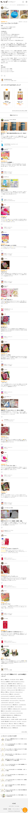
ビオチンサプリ (11, 702)
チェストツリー (23, 708)
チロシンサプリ (22, 700)
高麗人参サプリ (15, 704)
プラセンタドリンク (4, 723)
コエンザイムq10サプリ (5, 700)
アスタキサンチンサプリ (5, 698)
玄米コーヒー (11, 723)
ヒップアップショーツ (5, 694)
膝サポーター (9, 717)
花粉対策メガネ (15, 727)
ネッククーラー (3, 725)
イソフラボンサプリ (22, 704)
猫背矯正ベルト (3, 717)
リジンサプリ (17, 702)
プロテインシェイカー (22, 687)
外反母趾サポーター (17, 715)
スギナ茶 (2, 721)
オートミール (23, 685)
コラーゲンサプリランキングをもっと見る (19, 110)
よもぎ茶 (20, 719)
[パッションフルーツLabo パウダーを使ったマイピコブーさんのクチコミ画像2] (14, 14)
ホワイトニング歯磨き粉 (5, 681)
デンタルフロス (13, 679)
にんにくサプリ (18, 696)
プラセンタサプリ (4, 708)
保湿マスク (24, 725)
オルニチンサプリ (13, 698)
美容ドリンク (16, 723)
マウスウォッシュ (4, 683)
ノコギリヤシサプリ (4, 702)
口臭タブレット (20, 683)
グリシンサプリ (20, 698)
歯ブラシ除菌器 (10, 685)
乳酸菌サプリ (10, 708)
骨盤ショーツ (14, 717)
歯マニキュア (15, 685)
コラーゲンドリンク (12, 721)
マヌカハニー (3, 687)
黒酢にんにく (21, 723)
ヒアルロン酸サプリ (10, 706)
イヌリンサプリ (17, 694)
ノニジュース (24, 721)
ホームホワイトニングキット (19, 681)
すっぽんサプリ (12, 696)
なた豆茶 (16, 719)
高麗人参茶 (7, 721)
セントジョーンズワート (14, 700)
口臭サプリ (14, 683)
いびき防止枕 (3, 715)
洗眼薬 (2, 727)
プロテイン (15, 687)
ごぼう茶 (12, 719)
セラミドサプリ (3, 706)
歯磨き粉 (21, 679)
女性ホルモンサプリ (16, 708)
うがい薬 (11, 681)
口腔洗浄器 (10, 683)
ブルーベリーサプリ (18, 706)
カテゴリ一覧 (11, 806)
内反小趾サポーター (9, 715)
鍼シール (8, 725)
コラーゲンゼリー (9, 687)
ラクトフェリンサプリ (5, 696)
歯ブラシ (2, 679)
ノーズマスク (13, 725)
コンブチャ (19, 721)
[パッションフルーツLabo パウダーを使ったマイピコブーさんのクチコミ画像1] (5, 14)
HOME (14, 803)
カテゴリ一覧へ (24, 731)
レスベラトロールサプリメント (6, 704)
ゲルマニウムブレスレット (5, 719)
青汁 (19, 685)
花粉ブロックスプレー (8, 727)
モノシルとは (17, 806)
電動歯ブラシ (7, 679)
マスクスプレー (19, 725)
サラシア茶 (24, 719)
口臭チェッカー (3, 685)
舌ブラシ (17, 679)
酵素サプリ (11, 694)
